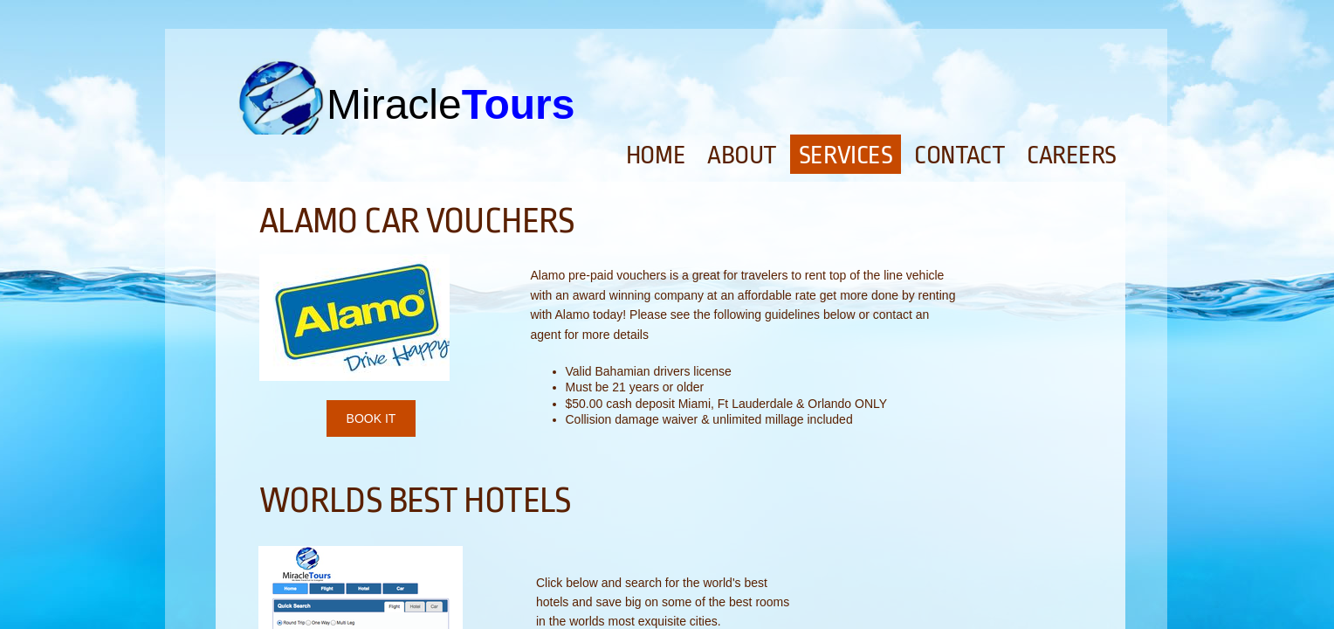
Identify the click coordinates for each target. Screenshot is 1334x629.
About (742, 155)
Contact (959, 155)
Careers (1072, 155)
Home (655, 155)
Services (845, 155)
